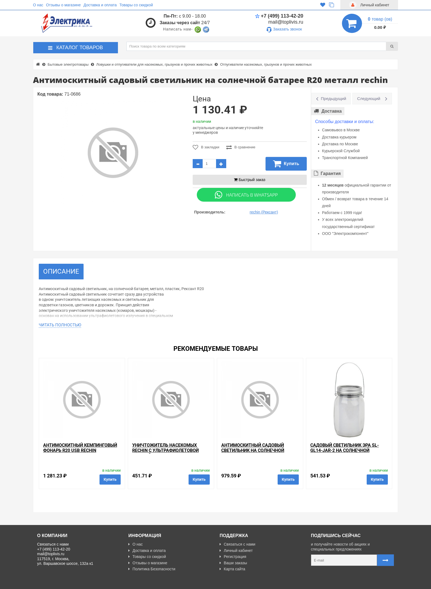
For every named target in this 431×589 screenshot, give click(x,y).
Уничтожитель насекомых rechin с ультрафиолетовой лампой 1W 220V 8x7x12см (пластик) (165, 453)
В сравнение (240, 147)
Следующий (368, 98)
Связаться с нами (237, 544)
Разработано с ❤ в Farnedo (88, 582)
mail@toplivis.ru (285, 22)
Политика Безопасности (151, 569)
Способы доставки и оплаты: (344, 121)
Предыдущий (333, 98)
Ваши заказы (233, 563)
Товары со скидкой (136, 5)
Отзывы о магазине (63, 5)
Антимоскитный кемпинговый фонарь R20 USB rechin (80, 448)
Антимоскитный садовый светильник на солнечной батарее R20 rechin (252, 450)
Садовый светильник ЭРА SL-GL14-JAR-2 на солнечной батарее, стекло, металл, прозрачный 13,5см (344, 453)
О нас (38, 5)
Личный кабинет (236, 550)
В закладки (206, 147)
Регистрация (233, 556)
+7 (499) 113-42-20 (279, 16)
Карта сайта (232, 569)
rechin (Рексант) (264, 212)
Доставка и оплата (100, 5)
